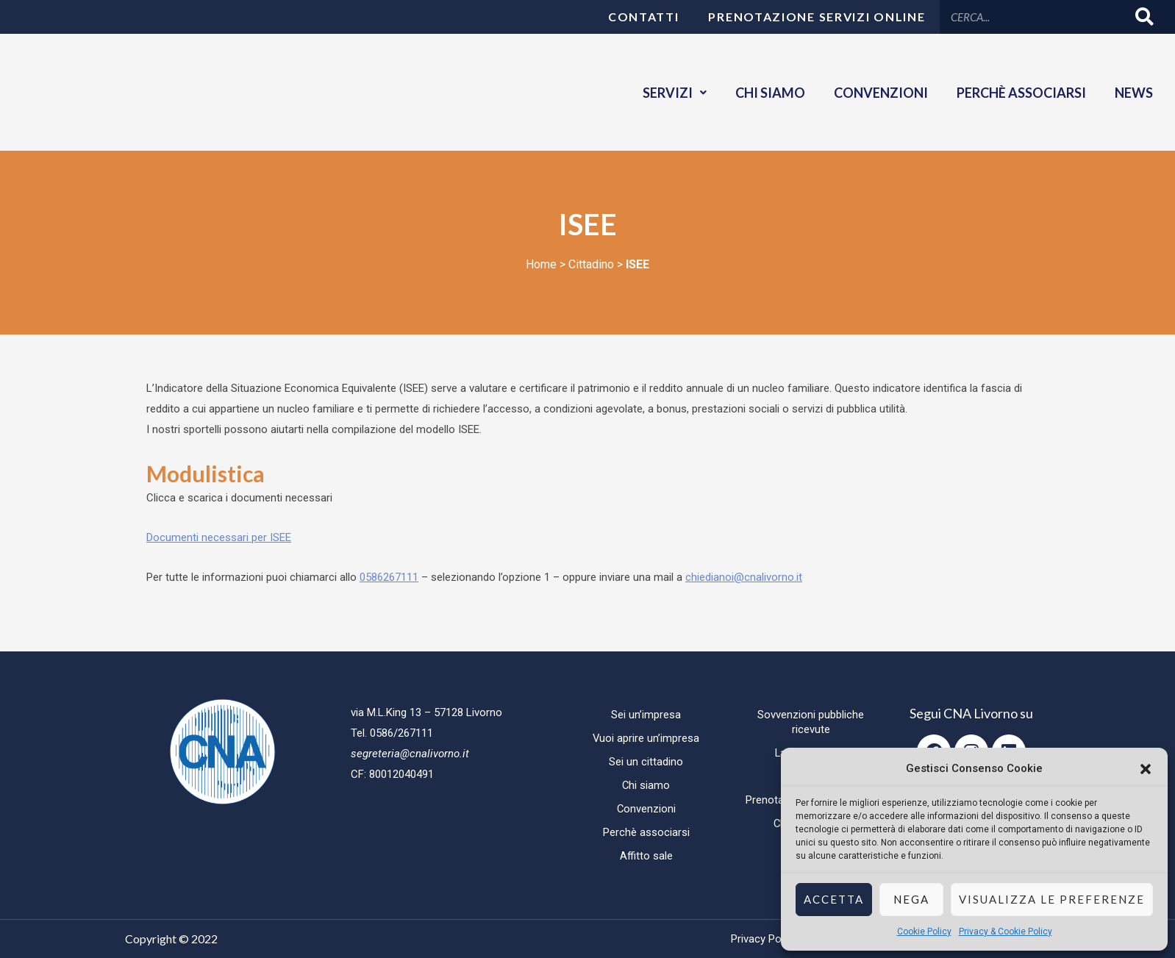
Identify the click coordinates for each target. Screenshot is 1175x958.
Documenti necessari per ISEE (218, 537)
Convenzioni (879, 93)
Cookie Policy (924, 931)
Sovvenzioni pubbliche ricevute (810, 722)
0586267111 (389, 577)
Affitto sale (646, 855)
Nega (911, 899)
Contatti (643, 17)
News (1134, 93)
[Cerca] (1145, 16)
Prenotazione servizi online (816, 17)
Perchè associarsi (1020, 93)
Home (541, 264)
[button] (1145, 769)
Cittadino (591, 264)
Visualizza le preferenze (1052, 899)
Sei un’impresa (646, 714)
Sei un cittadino (646, 761)
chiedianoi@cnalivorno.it (743, 577)
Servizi (672, 93)
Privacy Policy (764, 939)
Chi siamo (768, 93)
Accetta (834, 899)
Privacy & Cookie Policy (1005, 931)
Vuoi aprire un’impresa (646, 738)
